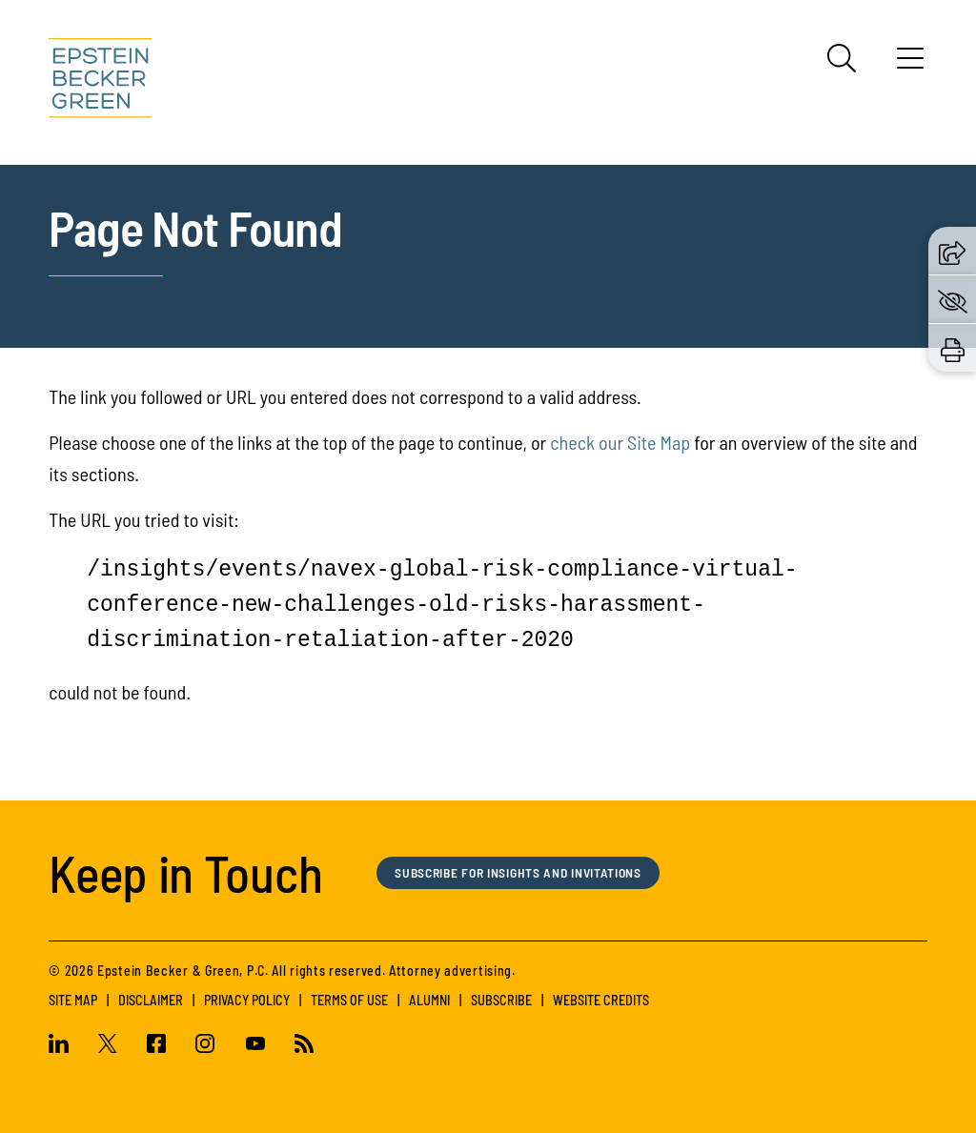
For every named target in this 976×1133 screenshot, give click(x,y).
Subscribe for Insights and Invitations (532, 872)
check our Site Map (620, 442)
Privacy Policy (247, 1000)
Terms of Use (349, 1000)
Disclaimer (150, 1000)
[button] (952, 250)
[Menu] (910, 65)
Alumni (429, 1000)
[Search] (841, 58)
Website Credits (601, 1000)
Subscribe (501, 1000)
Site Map (73, 1000)
